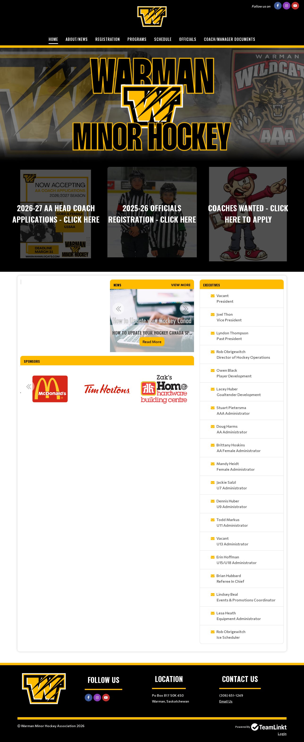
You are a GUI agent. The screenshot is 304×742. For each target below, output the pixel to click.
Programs (137, 39)
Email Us (225, 701)
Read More (152, 341)
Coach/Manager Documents (229, 39)
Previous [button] (118, 309)
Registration (107, 39)
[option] (152, 320)
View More (180, 285)
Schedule (163, 39)
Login (282, 734)
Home (53, 39)
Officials (187, 39)
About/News (77, 39)
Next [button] (186, 309)
